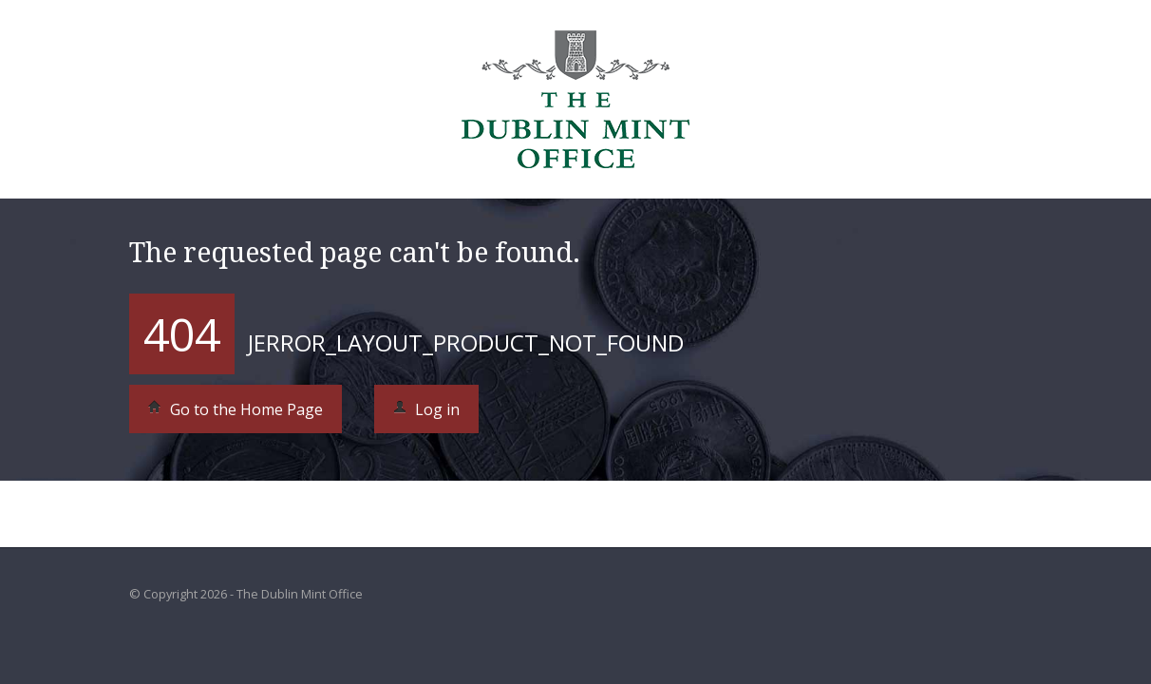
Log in (426, 409)
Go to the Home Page (235, 409)
